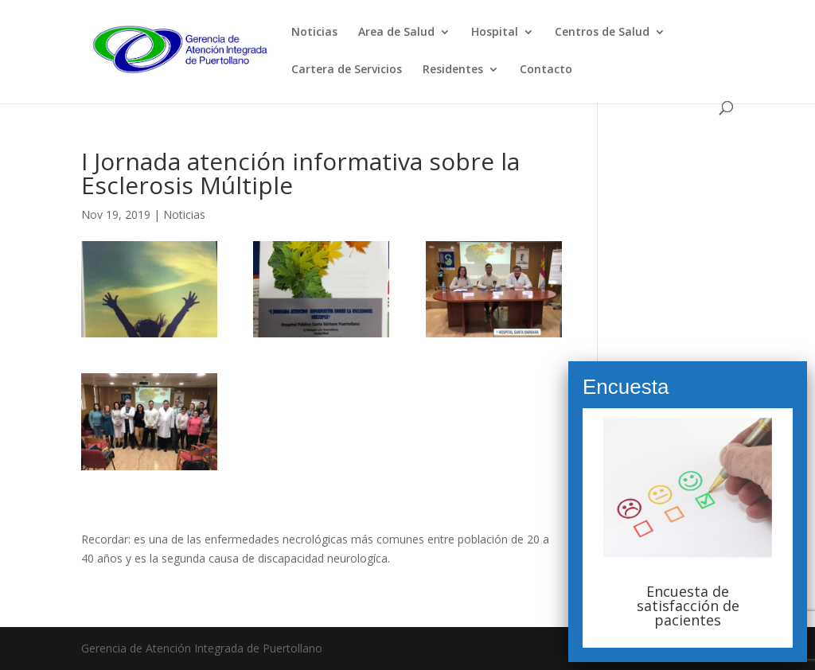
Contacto (546, 70)
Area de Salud (396, 32)
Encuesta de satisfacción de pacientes (688, 605)
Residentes (453, 70)
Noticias (314, 32)
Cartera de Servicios (346, 70)
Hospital (494, 32)
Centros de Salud (602, 32)
